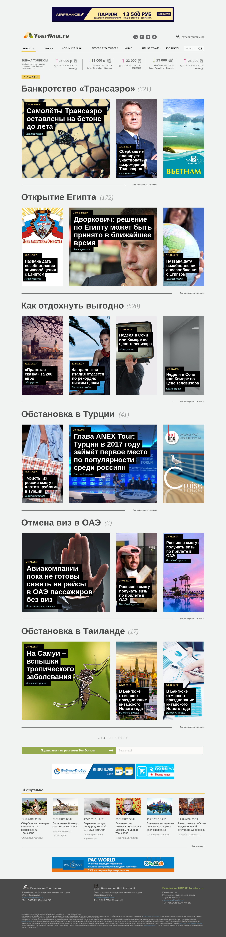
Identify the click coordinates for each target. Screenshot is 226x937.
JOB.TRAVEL (173, 48)
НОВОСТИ (28, 48)
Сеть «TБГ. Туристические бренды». (191, 923)
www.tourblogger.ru (150, 925)
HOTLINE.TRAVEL (150, 48)
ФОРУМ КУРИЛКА (72, 48)
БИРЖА (49, 48)
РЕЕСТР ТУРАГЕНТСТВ (105, 48)
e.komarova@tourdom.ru (32, 898)
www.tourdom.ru (27, 921)
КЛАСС (128, 48)
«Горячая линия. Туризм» (151, 916)
